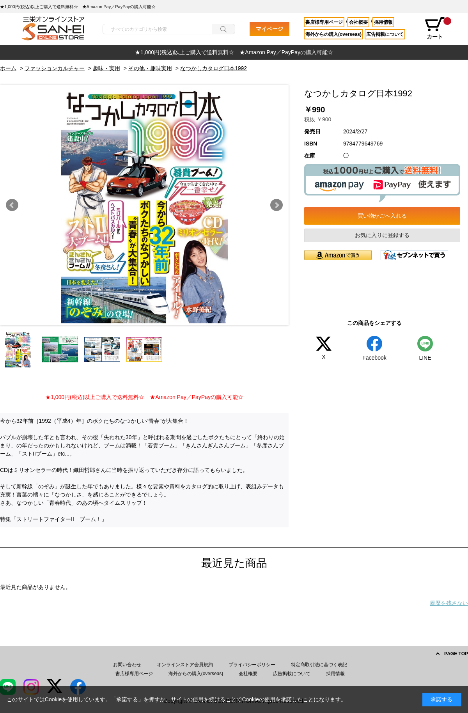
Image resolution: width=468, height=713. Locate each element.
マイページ (269, 29)
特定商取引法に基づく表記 (319, 664)
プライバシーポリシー (252, 664)
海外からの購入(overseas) (333, 34)
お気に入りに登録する (382, 235)
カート (437, 28)
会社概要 (358, 22)
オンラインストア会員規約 (185, 664)
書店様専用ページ (324, 22)
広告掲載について (385, 34)
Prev (12, 205)
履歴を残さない (449, 603)
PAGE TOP (456, 653)
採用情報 (383, 22)
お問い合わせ (127, 664)
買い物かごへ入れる (382, 216)
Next (276, 205)
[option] (234, 52)
